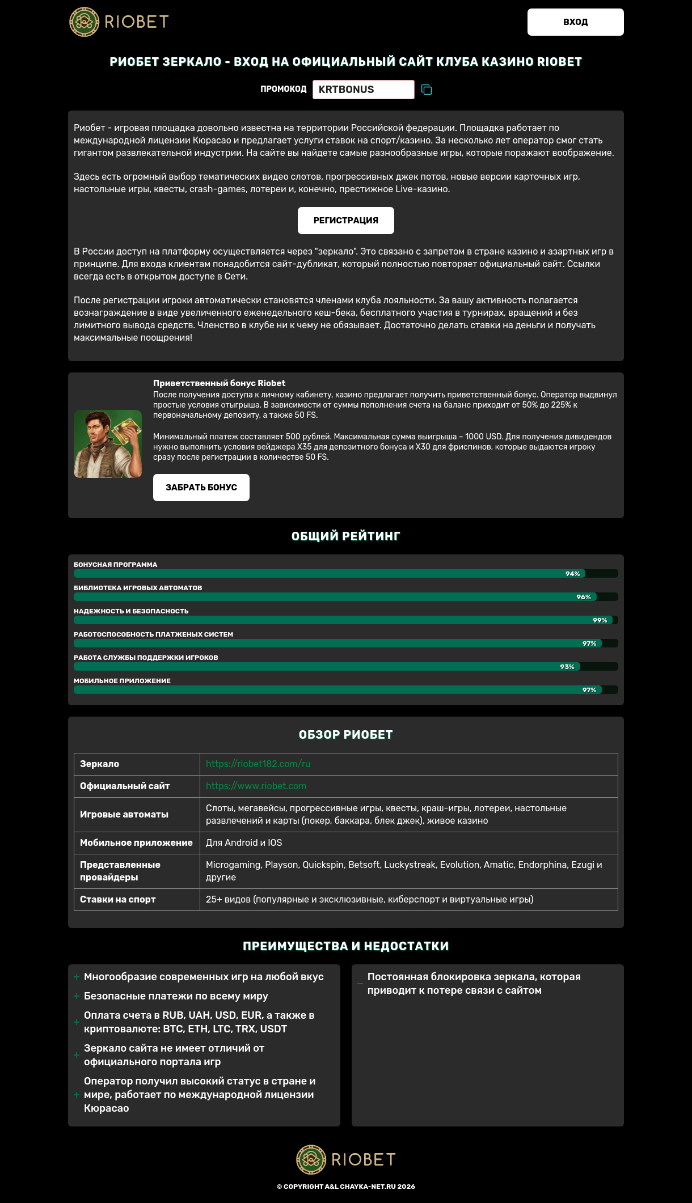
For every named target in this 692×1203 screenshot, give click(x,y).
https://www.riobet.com (256, 786)
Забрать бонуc (201, 487)
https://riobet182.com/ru (258, 764)
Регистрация (346, 220)
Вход (575, 22)
